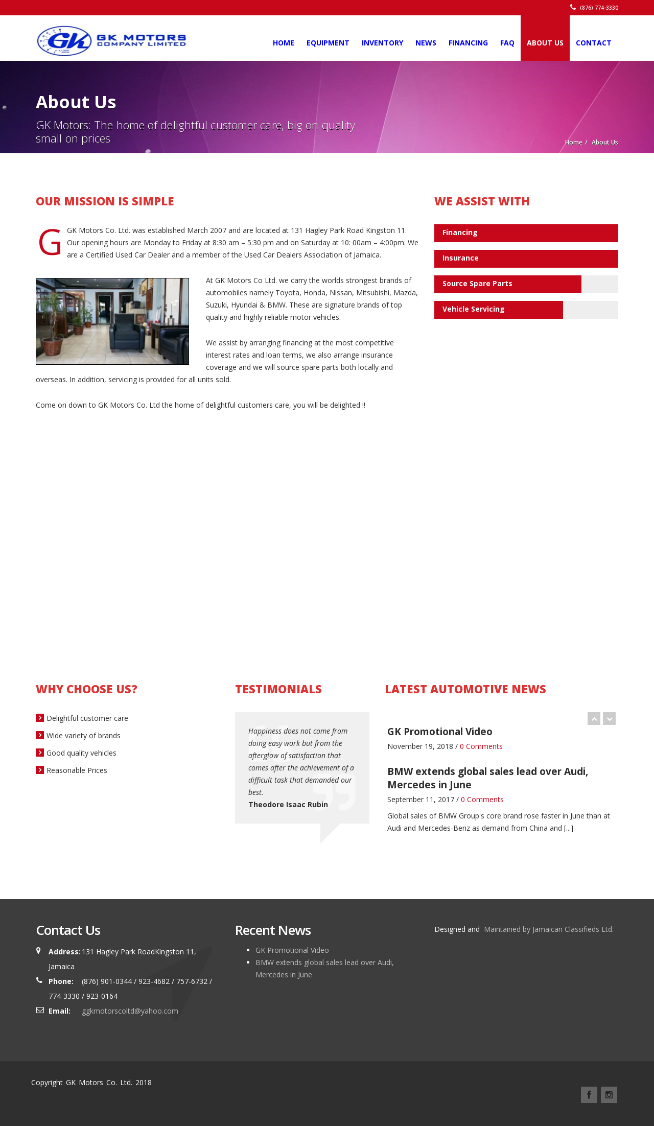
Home (283, 43)
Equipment (328, 43)
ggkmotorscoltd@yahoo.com (130, 1011)
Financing (468, 43)
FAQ (507, 43)
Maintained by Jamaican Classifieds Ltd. (548, 929)
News (425, 43)
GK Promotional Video (292, 950)
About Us (545, 43)
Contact (594, 43)
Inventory (382, 43)
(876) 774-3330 (594, 7)
